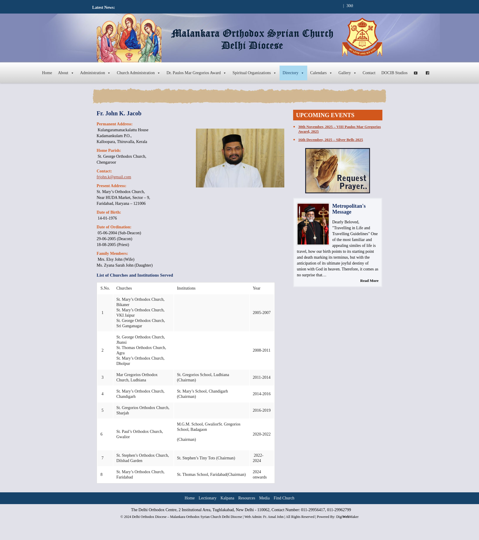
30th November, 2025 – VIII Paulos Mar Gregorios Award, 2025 (339, 129)
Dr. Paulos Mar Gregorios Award (196, 73)
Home (47, 73)
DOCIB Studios (394, 73)
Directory (293, 73)
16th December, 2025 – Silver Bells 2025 (330, 139)
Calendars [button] (321, 73)
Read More (369, 280)
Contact (369, 73)
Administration (95, 73)
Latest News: (103, 7)
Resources (246, 498)
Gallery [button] (347, 73)
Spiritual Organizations (254, 73)
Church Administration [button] (139, 73)
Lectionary (208, 498)
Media (264, 498)
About (66, 73)
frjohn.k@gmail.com (114, 177)
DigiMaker (347, 517)
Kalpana (227, 498)
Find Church (284, 498)
